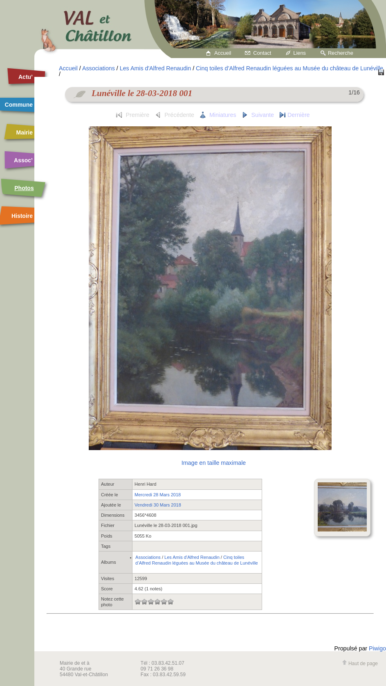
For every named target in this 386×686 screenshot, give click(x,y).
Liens (299, 53)
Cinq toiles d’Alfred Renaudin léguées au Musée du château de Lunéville (289, 68)
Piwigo (377, 648)
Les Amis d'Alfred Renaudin (155, 68)
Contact (262, 53)
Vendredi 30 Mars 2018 (158, 504)
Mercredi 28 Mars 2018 (158, 494)
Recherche (340, 53)
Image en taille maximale (214, 463)
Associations (98, 68)
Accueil (222, 53)
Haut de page (360, 663)
